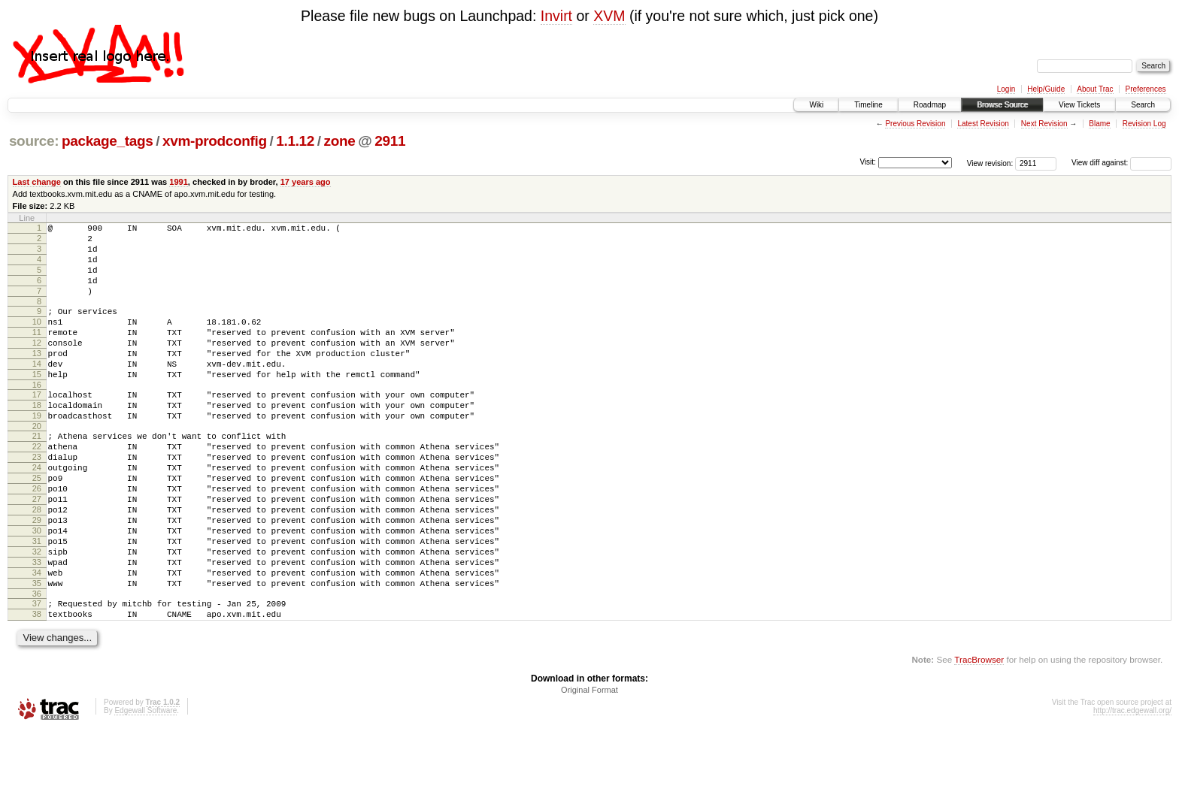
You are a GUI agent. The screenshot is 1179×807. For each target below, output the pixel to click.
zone (340, 141)
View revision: (990, 163)
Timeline (868, 105)
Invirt (556, 16)
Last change (37, 181)
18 (36, 438)
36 (36, 665)
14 (36, 390)
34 (36, 640)
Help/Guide (1046, 89)
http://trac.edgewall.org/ (1132, 787)
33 (36, 627)
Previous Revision (915, 123)
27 (36, 550)
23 (36, 499)
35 (36, 652)
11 (36, 352)
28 (36, 563)
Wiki (816, 105)
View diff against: (1121, 163)
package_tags (107, 141)
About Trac (1095, 89)
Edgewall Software (145, 787)
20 (36, 464)
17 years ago (305, 181)
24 (36, 512)
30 (36, 589)
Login (1006, 89)
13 (36, 377)
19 (36, 451)
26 (36, 538)
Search (1143, 105)
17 (36, 426)
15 (36, 403)
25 (36, 525)
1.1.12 (295, 141)
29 (36, 576)
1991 (178, 181)
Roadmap (930, 105)
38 (36, 688)
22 (36, 486)
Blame (1099, 123)
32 (36, 614)
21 (36, 474)
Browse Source (1002, 105)
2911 (389, 141)
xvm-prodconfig (214, 141)
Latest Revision (982, 123)
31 (36, 601)
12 (36, 365)
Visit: (867, 162)
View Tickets (1079, 105)
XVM (609, 16)
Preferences (1146, 89)
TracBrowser (979, 736)
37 (36, 675)
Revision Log (1144, 123)
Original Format (589, 766)
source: (34, 141)
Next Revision (1044, 123)
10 (36, 339)
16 (36, 416)
